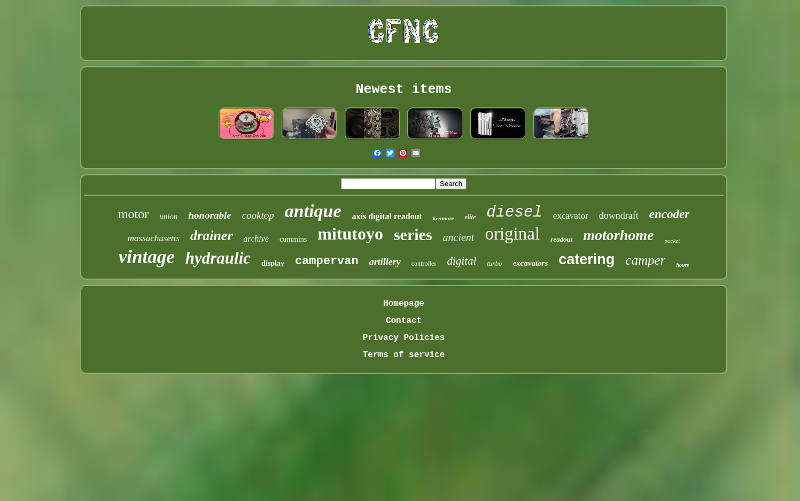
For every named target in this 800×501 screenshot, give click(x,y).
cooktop (258, 215)
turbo (494, 263)
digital (461, 261)
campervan (327, 261)
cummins (293, 239)
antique (313, 211)
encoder (669, 214)
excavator (570, 216)
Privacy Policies (404, 338)
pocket (672, 240)
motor (133, 214)
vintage (147, 256)
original (512, 233)
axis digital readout (387, 216)
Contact (404, 321)
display (272, 263)
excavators (530, 263)
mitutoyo (350, 233)
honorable (209, 215)
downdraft (619, 215)
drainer (211, 235)
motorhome (618, 235)
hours (682, 265)
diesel (514, 212)
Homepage (403, 304)
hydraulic (218, 258)
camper (645, 260)
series (413, 234)
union (168, 216)
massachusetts (154, 238)
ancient (459, 237)
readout (561, 239)
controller (424, 263)
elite (470, 217)
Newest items (403, 89)
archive (256, 238)
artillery (385, 262)
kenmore (443, 218)
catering (586, 259)
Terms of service (404, 355)
